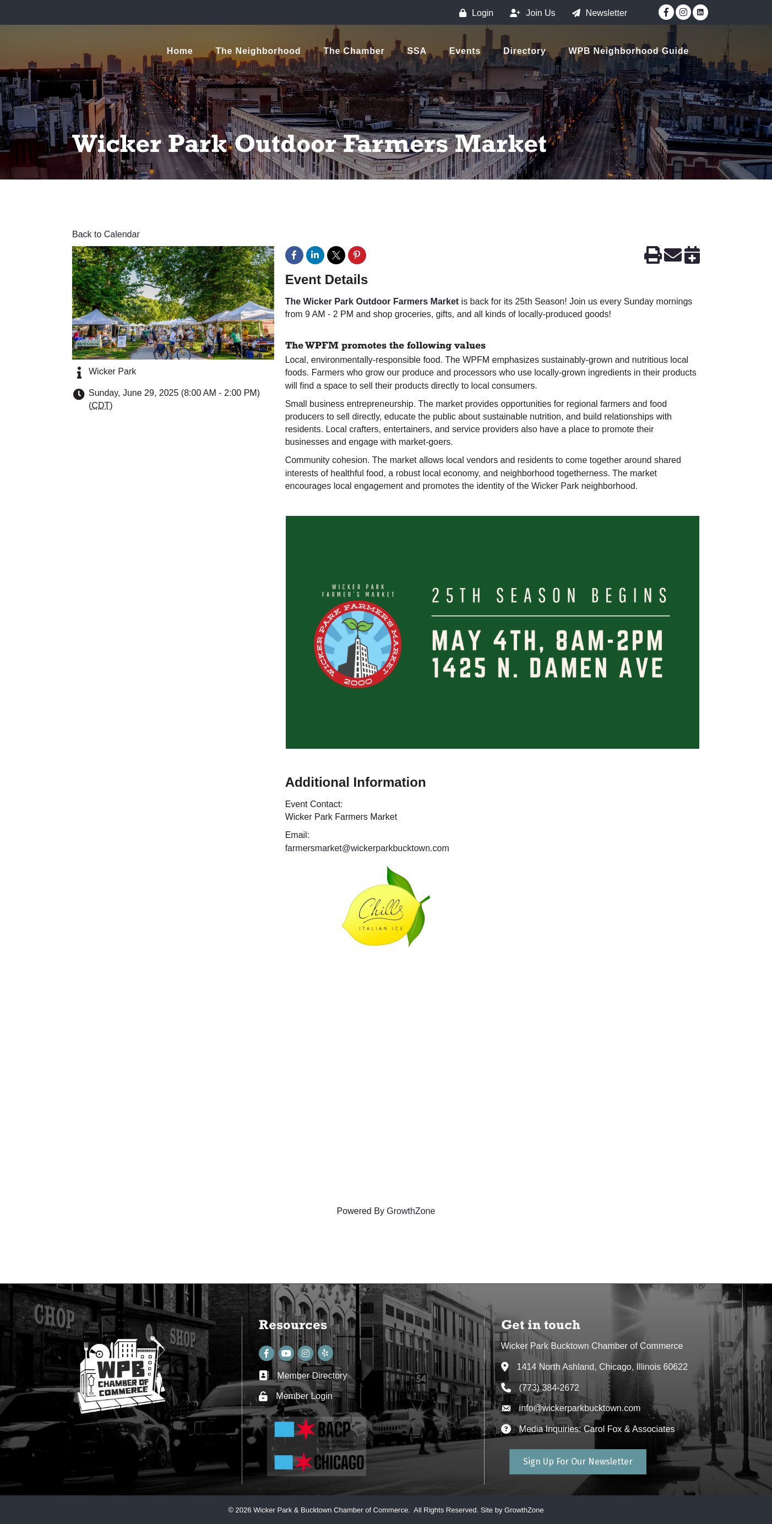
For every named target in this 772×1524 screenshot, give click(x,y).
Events (465, 51)
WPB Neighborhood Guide (629, 51)
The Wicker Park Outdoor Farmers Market (373, 301)
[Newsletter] (597, 13)
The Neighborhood (258, 51)
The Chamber (353, 51)
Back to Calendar (106, 234)
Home (180, 51)
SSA (417, 51)
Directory (524, 51)
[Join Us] (529, 13)
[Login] (473, 13)
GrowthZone (411, 1211)
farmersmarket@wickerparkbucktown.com (367, 848)
